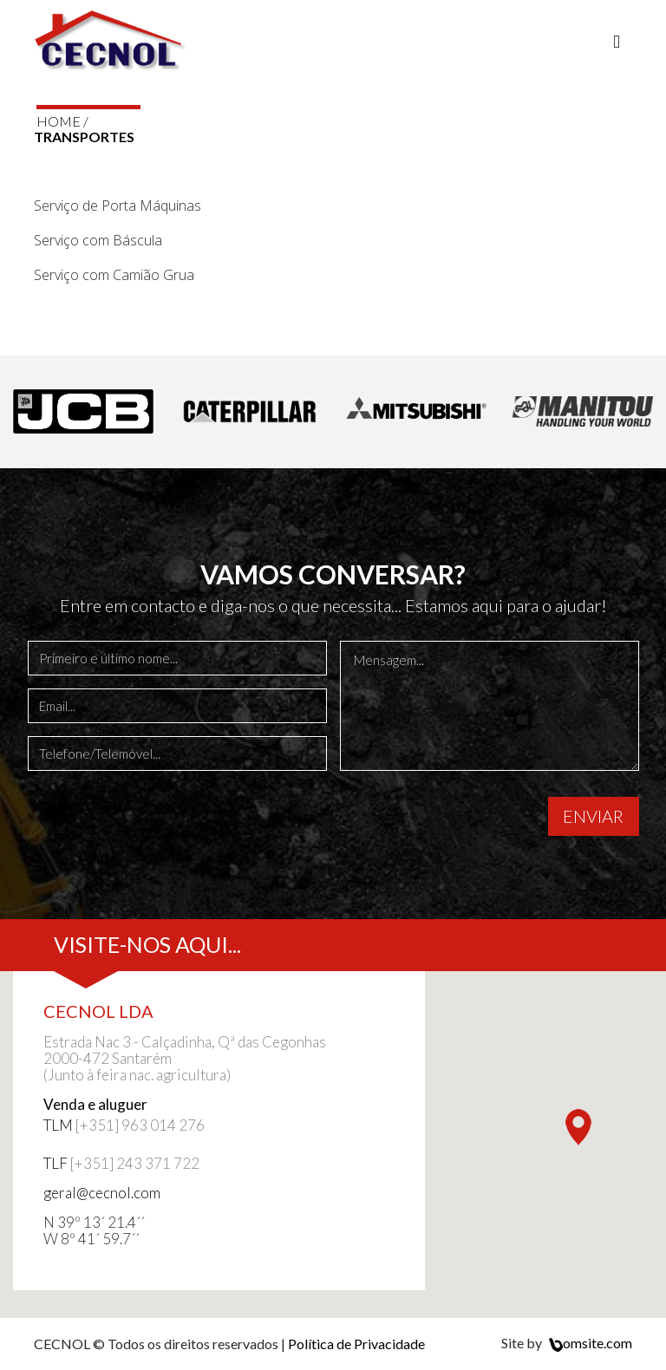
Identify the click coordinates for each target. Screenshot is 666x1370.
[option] (83, 412)
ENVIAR (593, 816)
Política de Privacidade (356, 1343)
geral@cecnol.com (101, 1193)
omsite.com (588, 1342)
